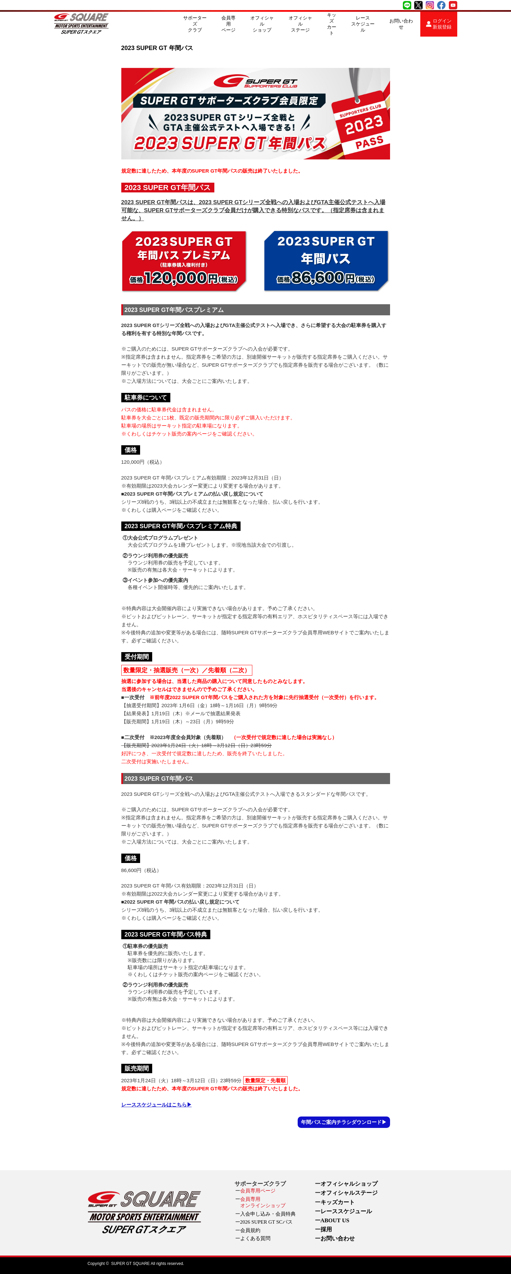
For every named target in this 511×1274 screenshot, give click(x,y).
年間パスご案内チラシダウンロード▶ (344, 1122)
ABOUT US (335, 1220)
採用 (326, 1229)
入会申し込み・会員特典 (268, 1214)
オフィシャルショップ (262, 24)
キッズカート (331, 24)
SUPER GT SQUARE (130, 1263)
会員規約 (250, 1230)
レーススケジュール (363, 24)
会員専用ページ (228, 24)
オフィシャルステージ (300, 24)
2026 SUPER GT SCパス (266, 1222)
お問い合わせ (401, 24)
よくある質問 (255, 1238)
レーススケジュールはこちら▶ (156, 1104)
